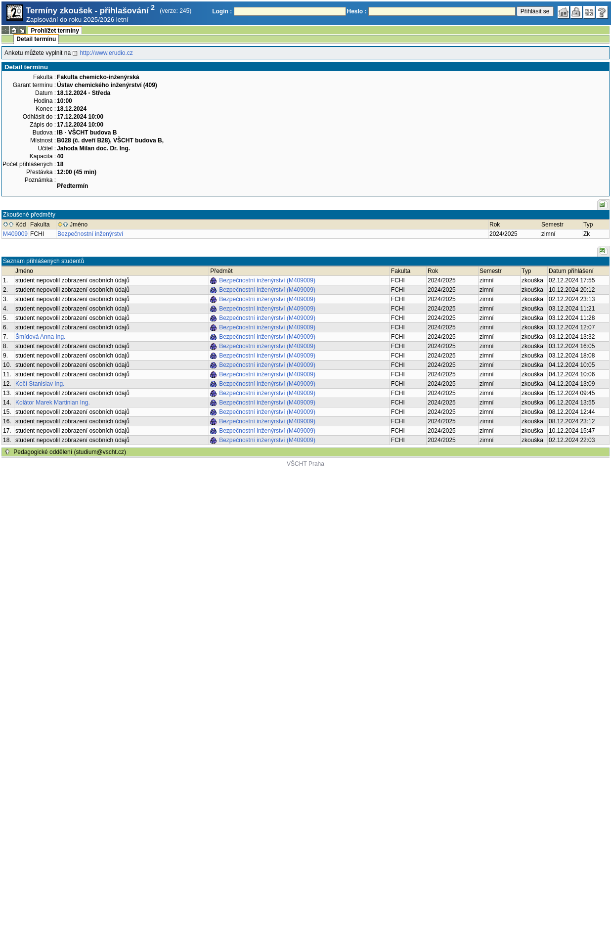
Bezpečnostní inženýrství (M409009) (267, 280)
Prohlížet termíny (55, 30)
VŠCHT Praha (305, 463)
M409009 (15, 233)
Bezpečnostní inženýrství (90, 233)
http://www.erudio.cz (106, 52)
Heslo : (357, 11)
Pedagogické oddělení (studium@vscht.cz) (69, 452)
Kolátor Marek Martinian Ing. (52, 402)
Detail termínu (36, 39)
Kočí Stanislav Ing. (39, 383)
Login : (222, 11)
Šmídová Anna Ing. (40, 336)
